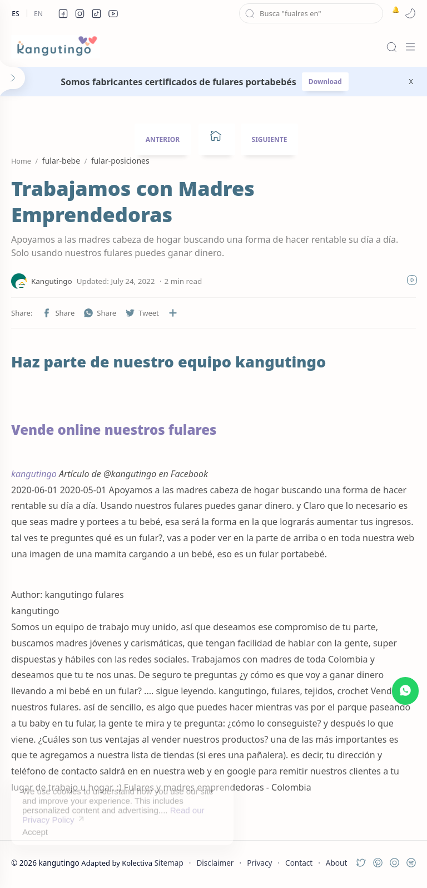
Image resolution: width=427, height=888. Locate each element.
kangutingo (34, 474)
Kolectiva (137, 863)
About (336, 862)
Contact (298, 862)
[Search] (391, 46)
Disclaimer (215, 862)
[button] (62, 13)
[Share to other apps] (173, 313)
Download (325, 81)
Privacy (259, 862)
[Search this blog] (311, 13)
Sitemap (169, 862)
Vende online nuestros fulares (114, 429)
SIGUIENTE (269, 139)
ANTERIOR (163, 139)
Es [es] (15, 13)
